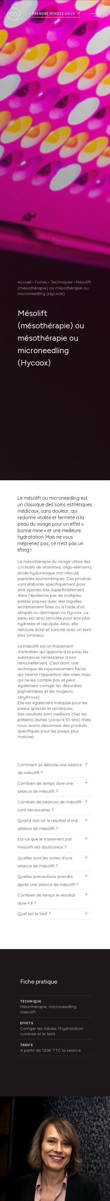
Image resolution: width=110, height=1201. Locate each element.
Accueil (24, 282)
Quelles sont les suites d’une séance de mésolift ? (45, 862)
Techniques (61, 282)
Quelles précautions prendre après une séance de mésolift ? (48, 880)
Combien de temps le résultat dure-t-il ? (46, 899)
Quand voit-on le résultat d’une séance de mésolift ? (48, 824)
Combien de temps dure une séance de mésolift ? (45, 787)
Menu (97, 15)
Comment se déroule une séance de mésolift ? (50, 768)
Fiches (41, 282)
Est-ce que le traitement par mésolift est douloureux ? (45, 843)
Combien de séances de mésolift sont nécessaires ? (50, 805)
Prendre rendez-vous (53, 14)
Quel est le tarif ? (34, 913)
